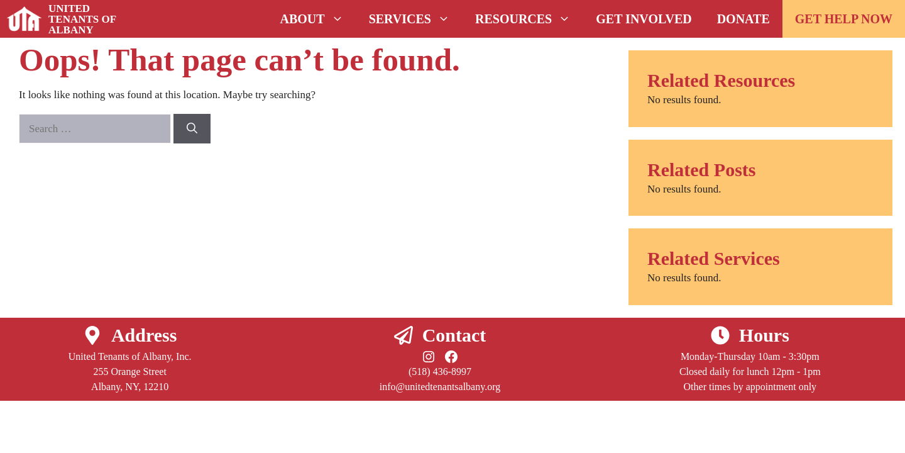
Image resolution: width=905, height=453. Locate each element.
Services (416, 19)
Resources (529, 19)
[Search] (192, 129)
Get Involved (643, 19)
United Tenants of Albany (82, 19)
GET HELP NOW (843, 19)
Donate (743, 19)
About (318, 19)
